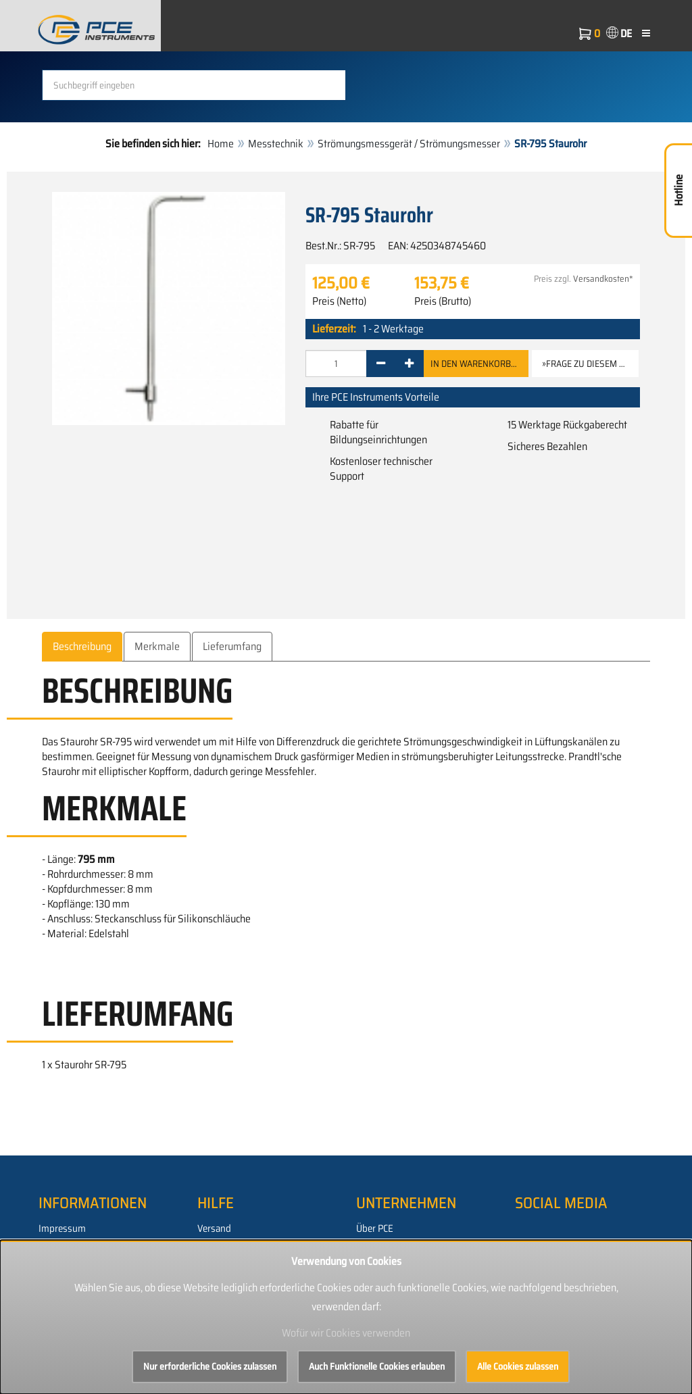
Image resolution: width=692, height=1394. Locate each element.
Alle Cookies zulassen (517, 1366)
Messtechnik (275, 143)
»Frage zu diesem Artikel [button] (590, 363)
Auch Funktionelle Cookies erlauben (377, 1366)
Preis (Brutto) (442, 301)
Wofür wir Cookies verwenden (346, 1332)
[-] (380, 363)
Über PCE (374, 1228)
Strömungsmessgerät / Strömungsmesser (409, 143)
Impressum (62, 1228)
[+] (409, 363)
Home (220, 143)
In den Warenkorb (476, 363)
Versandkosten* (603, 279)
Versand (214, 1228)
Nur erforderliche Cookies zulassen (209, 1366)
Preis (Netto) (339, 301)
